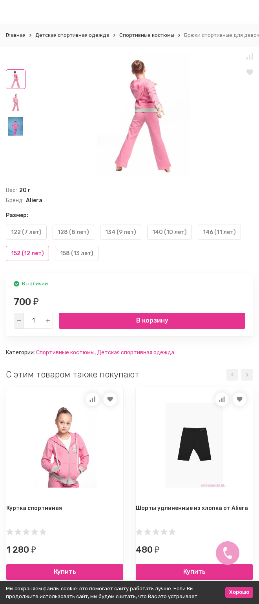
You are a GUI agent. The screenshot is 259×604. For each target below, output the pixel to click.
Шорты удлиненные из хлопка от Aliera (192, 508)
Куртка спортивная (34, 508)
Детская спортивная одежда (72, 35)
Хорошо (239, 592)
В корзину (152, 320)
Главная (16, 35)
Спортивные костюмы (146, 35)
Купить (65, 571)
